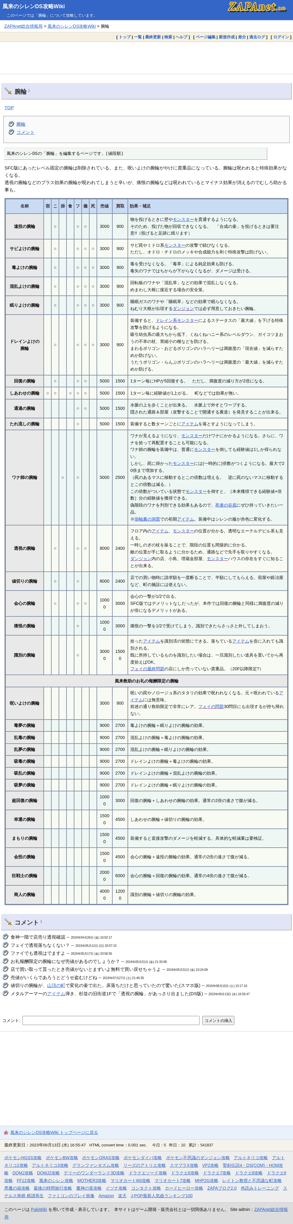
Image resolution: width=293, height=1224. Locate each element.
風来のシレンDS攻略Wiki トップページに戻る (54, 1132)
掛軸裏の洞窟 (147, 519)
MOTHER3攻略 (92, 1180)
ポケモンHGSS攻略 (23, 1157)
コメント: (12, 1020)
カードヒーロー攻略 (184, 1188)
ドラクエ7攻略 (217, 1172)
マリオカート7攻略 (173, 1180)
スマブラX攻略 (184, 1165)
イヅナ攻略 (116, 1188)
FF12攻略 (26, 1180)
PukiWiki (39, 1209)
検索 (168, 37)
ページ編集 (206, 37)
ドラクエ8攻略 (249, 1172)
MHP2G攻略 (206, 1180)
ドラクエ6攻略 (185, 1172)
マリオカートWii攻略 (130, 1180)
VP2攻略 (210, 1165)
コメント (25, 132)
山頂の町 (56, 985)
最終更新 (153, 37)
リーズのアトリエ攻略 (144, 1165)
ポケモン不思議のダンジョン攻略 (198, 1157)
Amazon (106, 1195)
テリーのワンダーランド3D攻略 (94, 1172)
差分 (242, 37)
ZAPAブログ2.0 (222, 1188)
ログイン (281, 37)
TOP (9, 107)
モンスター (183, 219)
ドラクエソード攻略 (148, 1172)
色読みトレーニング (260, 1188)
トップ (125, 37)
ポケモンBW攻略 (62, 1157)
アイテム (189, 423)
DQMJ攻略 (22, 1172)
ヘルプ (181, 37)
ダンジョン (183, 308)
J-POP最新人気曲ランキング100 (161, 1195)
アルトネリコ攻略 (251, 1157)
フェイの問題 (211, 706)
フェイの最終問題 (147, 668)
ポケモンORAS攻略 (100, 1157)
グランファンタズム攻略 (95, 1165)
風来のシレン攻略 (56, 1180)
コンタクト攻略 (146, 1188)
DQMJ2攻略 (48, 1172)
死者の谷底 (226, 505)
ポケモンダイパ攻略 (143, 1157)
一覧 (138, 37)
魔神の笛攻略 (89, 1188)
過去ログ (257, 37)
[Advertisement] (146, 57)
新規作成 (227, 37)
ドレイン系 (166, 320)
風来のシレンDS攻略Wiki (33, 6)
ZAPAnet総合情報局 (23, 26)
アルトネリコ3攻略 (50, 1165)
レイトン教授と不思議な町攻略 (252, 1180)
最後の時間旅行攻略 (53, 1188)
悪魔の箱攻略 (17, 1188)
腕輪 (21, 124)
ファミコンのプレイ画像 (71, 1195)
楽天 (122, 1195)
